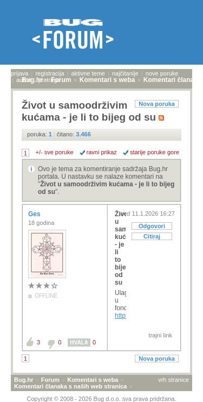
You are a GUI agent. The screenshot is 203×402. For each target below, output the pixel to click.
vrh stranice (173, 379)
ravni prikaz (102, 152)
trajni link (160, 335)
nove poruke (162, 73)
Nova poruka (157, 103)
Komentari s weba (92, 379)
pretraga (49, 80)
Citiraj (151, 236)
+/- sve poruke (55, 152)
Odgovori (152, 226)
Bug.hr (23, 379)
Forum (50, 379)
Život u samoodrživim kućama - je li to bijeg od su (120, 248)
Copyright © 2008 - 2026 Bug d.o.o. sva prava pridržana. (101, 398)
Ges (35, 214)
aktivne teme (88, 73)
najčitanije (125, 73)
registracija (49, 73)
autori (23, 80)
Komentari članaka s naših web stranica (70, 386)
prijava (19, 73)
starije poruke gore (154, 152)
